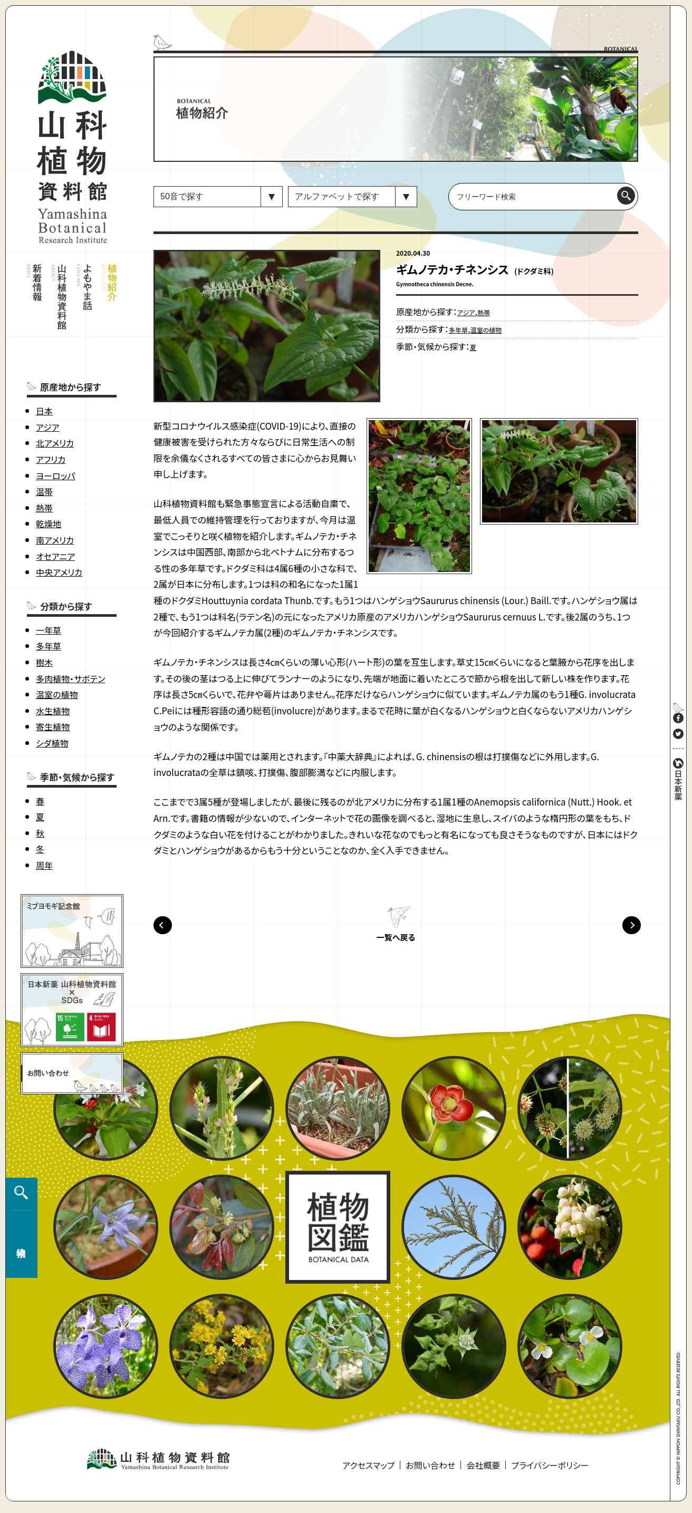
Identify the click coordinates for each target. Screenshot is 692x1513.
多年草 (48, 596)
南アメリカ (55, 490)
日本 (44, 361)
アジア (48, 378)
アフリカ (50, 410)
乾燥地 (48, 474)
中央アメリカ (59, 523)
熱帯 (44, 458)
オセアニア (55, 507)
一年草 (48, 581)
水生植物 (53, 661)
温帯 (44, 442)
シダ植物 (52, 693)
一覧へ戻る (395, 944)
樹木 (44, 613)
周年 (44, 816)
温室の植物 (57, 645)
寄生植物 (53, 677)
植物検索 (19, 1300)
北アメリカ (55, 393)
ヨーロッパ (55, 426)
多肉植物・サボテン (70, 629)
